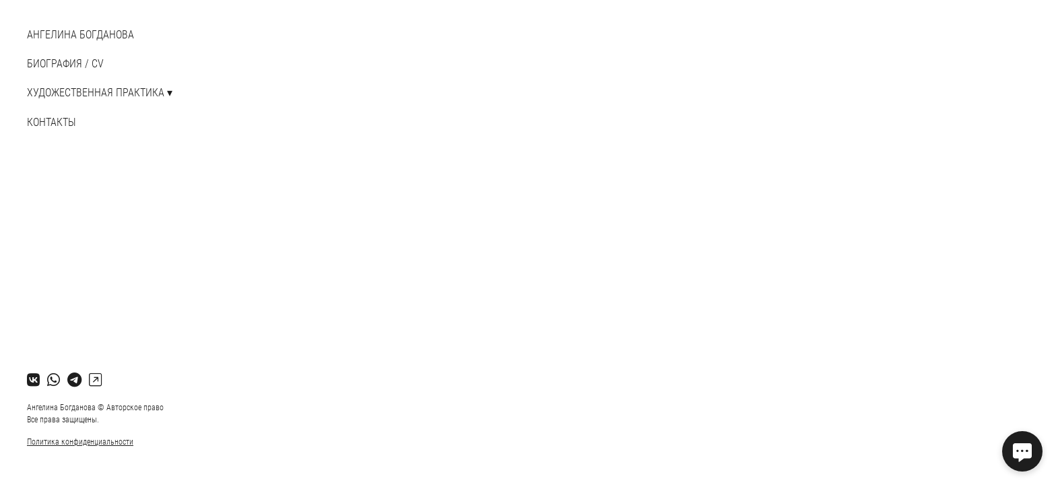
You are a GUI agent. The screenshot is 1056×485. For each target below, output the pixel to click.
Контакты (51, 122)
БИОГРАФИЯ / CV (65, 63)
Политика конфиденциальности (80, 442)
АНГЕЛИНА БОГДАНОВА (80, 34)
